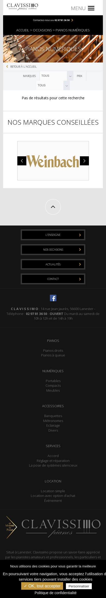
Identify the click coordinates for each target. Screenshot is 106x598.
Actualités (53, 264)
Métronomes (53, 420)
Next (84, 161)
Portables (53, 380)
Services (53, 446)
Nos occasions (53, 249)
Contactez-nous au (51, 20)
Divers (53, 430)
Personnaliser (79, 586)
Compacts (53, 385)
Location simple (53, 491)
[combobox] (56, 76)
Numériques (53, 371)
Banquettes (53, 415)
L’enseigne (53, 235)
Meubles (53, 390)
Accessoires (53, 406)
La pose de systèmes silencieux (53, 465)
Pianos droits (53, 350)
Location (53, 481)
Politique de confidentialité (56, 593)
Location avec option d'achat (53, 495)
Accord (53, 455)
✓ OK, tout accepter (42, 586)
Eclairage (53, 425)
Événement (53, 500)
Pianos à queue (53, 355)
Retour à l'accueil (23, 66)
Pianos (53, 340)
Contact (53, 279)
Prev (22, 161)
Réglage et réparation (53, 460)
